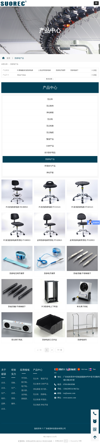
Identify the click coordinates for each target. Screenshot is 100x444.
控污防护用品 (50, 153)
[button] (96, 3)
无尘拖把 (50, 132)
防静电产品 (50, 159)
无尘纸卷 (50, 126)
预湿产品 (50, 139)
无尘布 (50, 99)
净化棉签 (50, 112)
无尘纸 (50, 119)
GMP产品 (50, 146)
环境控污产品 (50, 166)
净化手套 (50, 173)
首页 (8, 58)
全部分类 (4, 64)
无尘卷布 (50, 106)
